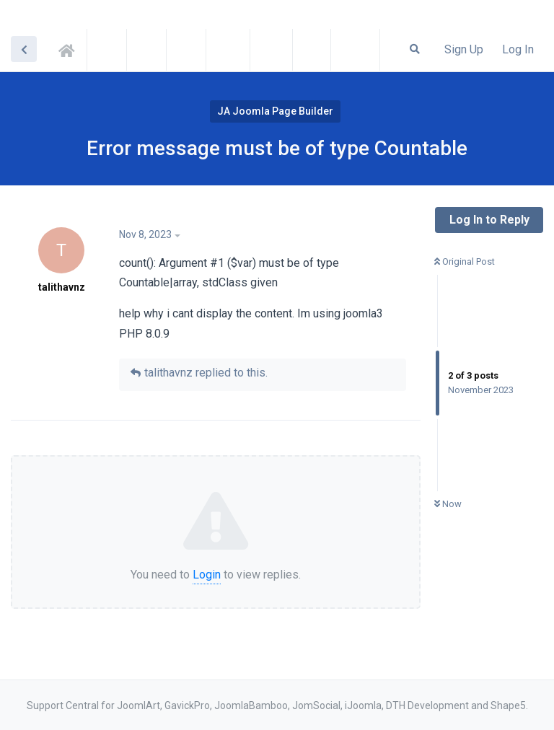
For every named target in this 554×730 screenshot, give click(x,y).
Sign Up (463, 49)
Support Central (70, 48)
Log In (518, 49)
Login (207, 574)
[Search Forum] (415, 49)
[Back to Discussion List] (24, 49)
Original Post (464, 261)
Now (448, 503)
